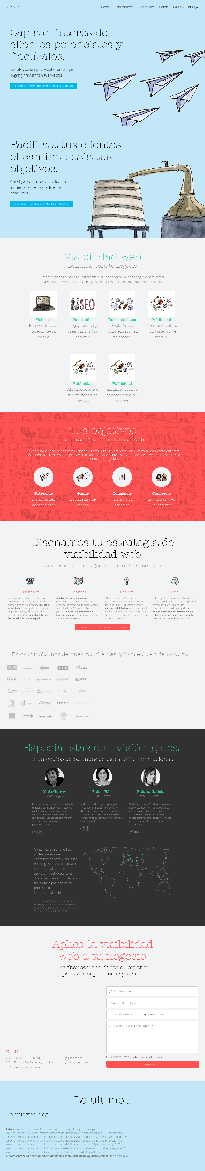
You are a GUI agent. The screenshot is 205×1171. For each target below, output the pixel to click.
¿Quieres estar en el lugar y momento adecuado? (42, 204)
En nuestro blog (27, 1115)
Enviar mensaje (152, 1064)
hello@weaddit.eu (78, 1062)
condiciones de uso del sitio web (147, 1057)
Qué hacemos (103, 6)
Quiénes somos (146, 6)
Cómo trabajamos (124, 6)
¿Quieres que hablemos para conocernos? (102, 627)
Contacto (163, 6)
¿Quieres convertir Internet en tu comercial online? (44, 86)
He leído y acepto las (137, 1057)
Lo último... (178, 6)
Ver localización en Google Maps (25, 1067)
